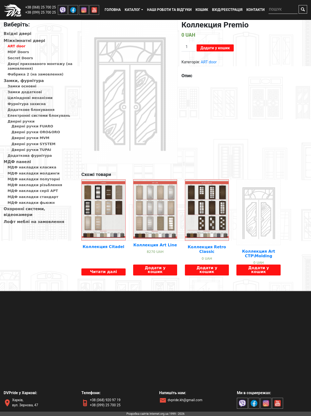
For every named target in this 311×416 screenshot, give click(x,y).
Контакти (255, 10)
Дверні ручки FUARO (32, 126)
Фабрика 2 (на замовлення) (35, 74)
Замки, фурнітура (24, 80)
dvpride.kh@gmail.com (185, 400)
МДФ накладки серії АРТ (33, 191)
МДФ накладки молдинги (34, 173)
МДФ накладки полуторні (34, 179)
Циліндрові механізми (30, 98)
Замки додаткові (25, 92)
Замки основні (22, 86)
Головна (113, 10)
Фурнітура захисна (27, 104)
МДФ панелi (17, 161)
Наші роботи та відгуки (169, 10)
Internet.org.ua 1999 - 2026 (166, 414)
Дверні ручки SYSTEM (33, 144)
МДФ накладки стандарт (33, 197)
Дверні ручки (21, 121)
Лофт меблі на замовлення (34, 221)
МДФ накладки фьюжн (31, 203)
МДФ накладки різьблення (35, 185)
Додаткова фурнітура (30, 156)
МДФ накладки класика (32, 167)
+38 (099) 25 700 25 (40, 12)
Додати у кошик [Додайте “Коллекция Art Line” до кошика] (155, 270)
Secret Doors (20, 58)
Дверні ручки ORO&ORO (35, 132)
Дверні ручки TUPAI (31, 150)
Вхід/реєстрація (227, 10)
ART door (17, 46)
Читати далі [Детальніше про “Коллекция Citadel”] (103, 271)
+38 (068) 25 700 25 (40, 7)
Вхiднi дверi (17, 33)
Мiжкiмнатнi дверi (24, 40)
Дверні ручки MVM (30, 138)
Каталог (132, 10)
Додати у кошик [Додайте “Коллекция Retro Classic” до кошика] (207, 270)
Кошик (202, 10)
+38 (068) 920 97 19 (105, 400)
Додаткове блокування (31, 110)
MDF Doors (18, 52)
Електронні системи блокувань (39, 115)
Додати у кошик (215, 48)
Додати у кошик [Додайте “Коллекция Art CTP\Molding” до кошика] (258, 270)
